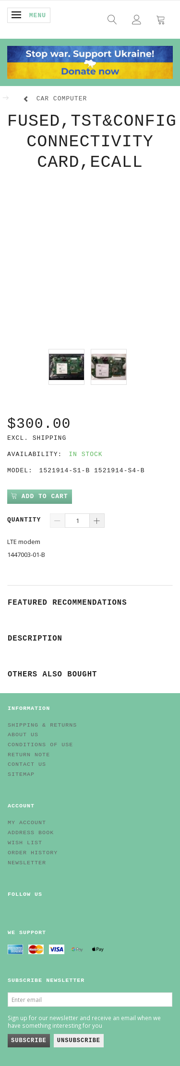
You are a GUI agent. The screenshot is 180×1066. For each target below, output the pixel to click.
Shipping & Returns (42, 725)
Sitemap (21, 774)
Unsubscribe (78, 1040)
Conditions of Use (40, 744)
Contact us (27, 764)
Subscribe (29, 1040)
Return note (29, 754)
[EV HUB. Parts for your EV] (90, 61)
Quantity (26, 519)
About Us (23, 734)
